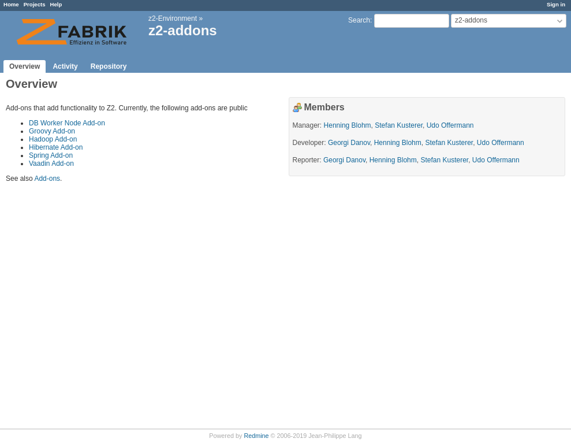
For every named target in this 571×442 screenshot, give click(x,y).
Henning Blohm (347, 125)
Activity (65, 66)
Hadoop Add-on (53, 139)
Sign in (556, 4)
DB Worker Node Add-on (67, 123)
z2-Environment (172, 18)
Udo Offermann (450, 125)
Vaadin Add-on (51, 163)
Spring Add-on (51, 155)
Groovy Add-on (52, 131)
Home (11, 4)
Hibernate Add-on (56, 147)
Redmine (256, 435)
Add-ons (47, 178)
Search (359, 20)
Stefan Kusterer (399, 125)
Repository (109, 66)
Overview (24, 66)
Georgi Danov (349, 143)
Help (56, 4)
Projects (35, 4)
